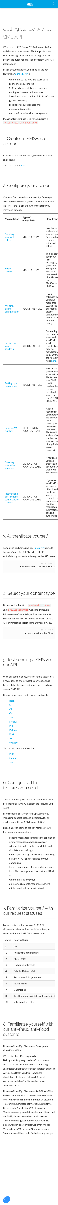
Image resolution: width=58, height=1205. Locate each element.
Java (11, 717)
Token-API (39, 547)
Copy (51, 563)
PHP (11, 725)
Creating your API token (9, 237)
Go (11, 713)
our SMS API (22, 73)
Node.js (13, 721)
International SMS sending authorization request (12, 498)
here (23, 165)
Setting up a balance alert (12, 385)
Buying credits (8, 270)
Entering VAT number (12, 429)
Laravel (13, 758)
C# (10, 708)
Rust (11, 734)
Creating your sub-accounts (10, 465)
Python (13, 729)
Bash (12, 700)
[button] (6, 1199)
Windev (13, 742)
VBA (11, 738)
